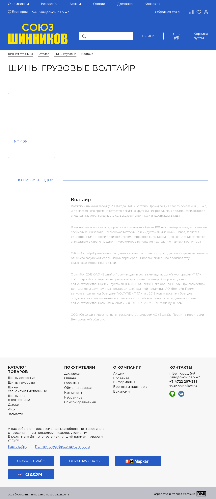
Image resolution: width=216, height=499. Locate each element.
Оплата (99, 4)
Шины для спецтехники (19, 397)
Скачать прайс (31, 461)
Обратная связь (168, 12)
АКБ (11, 409)
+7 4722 (183, 381)
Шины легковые (21, 378)
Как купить (73, 392)
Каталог (49, 4)
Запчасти (15, 414)
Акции (75, 4)
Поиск (148, 36)
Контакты (152, 4)
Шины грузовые (21, 382)
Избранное (73, 397)
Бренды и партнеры (130, 387)
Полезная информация (124, 380)
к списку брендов (35, 180)
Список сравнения (80, 402)
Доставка (125, 4)
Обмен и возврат (78, 388)
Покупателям (79, 367)
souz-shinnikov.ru (183, 386)
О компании (18, 4)
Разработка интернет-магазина (174, 493)
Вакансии (121, 391)
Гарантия (72, 383)
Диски (13, 404)
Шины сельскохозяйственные (27, 389)
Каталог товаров (18, 369)
